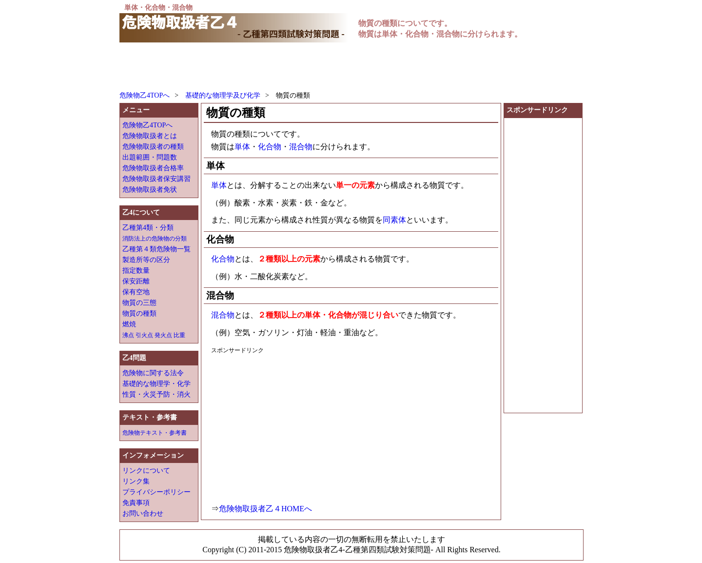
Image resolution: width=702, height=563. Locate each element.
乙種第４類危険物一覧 (156, 249)
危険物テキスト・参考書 (154, 432)
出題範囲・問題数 (149, 157)
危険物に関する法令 (153, 373)
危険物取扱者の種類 (153, 146)
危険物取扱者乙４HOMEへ (265, 508)
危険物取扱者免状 (149, 189)
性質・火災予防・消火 (156, 394)
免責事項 (136, 502)
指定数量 (136, 270)
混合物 (300, 146)
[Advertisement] (296, 67)
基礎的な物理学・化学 (156, 383)
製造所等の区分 (146, 259)
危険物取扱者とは (149, 136)
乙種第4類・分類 (148, 227)
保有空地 (136, 292)
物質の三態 (139, 302)
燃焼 (129, 324)
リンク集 (136, 481)
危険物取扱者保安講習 (156, 178)
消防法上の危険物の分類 (154, 238)
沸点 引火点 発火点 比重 (153, 335)
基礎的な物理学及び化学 (222, 95)
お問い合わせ (142, 513)
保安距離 (136, 281)
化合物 (269, 146)
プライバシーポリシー (156, 492)
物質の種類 (139, 313)
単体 (242, 146)
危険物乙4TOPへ (144, 95)
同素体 (394, 220)
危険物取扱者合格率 (153, 168)
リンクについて (146, 470)
